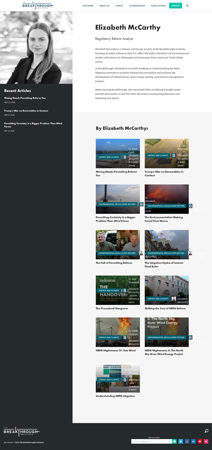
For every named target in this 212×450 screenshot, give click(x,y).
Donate (176, 5)
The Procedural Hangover (112, 308)
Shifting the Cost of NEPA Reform (165, 308)
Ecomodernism (137, 5)
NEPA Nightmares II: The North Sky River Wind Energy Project (164, 352)
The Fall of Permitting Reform (114, 262)
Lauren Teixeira (133, 297)
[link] (131, 157)
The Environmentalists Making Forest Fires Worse (164, 219)
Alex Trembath (183, 147)
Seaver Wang (133, 163)
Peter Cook (133, 150)
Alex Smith (198, 202)
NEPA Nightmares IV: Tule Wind (116, 350)
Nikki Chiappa (133, 332)
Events (119, 5)
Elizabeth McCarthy (134, 157)
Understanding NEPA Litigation (115, 396)
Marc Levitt (181, 163)
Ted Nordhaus (134, 378)
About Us (104, 5)
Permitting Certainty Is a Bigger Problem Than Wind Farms (115, 219)
